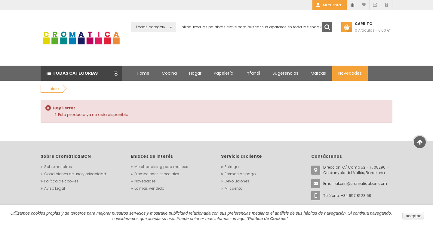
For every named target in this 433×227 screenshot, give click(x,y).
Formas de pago (240, 173)
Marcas (318, 73)
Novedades (350, 73)
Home (143, 73)
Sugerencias (285, 73)
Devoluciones (237, 181)
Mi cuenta (234, 188)
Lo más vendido (149, 188)
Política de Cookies (267, 218)
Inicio (54, 88)
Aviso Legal (54, 188)
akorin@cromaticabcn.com (361, 183)
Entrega (232, 166)
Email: (355, 183)
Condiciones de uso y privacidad (75, 173)
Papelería (223, 73)
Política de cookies (61, 181)
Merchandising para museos (161, 166)
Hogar (195, 73)
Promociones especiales (156, 173)
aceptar (413, 215)
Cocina (169, 73)
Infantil (253, 73)
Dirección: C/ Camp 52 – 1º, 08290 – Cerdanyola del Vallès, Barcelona (356, 170)
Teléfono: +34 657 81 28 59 (347, 195)
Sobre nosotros (58, 166)
